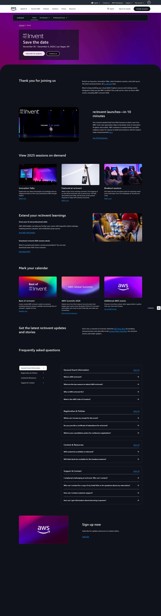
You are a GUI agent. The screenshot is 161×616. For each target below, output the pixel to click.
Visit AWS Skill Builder (27, 231)
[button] (36, 9)
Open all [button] (136, 369)
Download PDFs (24, 250)
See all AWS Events (110, 308)
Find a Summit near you (69, 312)
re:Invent (21, 25)
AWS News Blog (119, 328)
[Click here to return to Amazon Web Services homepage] (13, 10)
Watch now (22, 197)
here (110, 132)
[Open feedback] (159, 308)
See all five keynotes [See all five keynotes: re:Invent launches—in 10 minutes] (100, 137)
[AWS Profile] (149, 2)
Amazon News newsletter (118, 330)
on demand (108, 84)
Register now (23, 310)
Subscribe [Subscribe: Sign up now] (85, 536)
